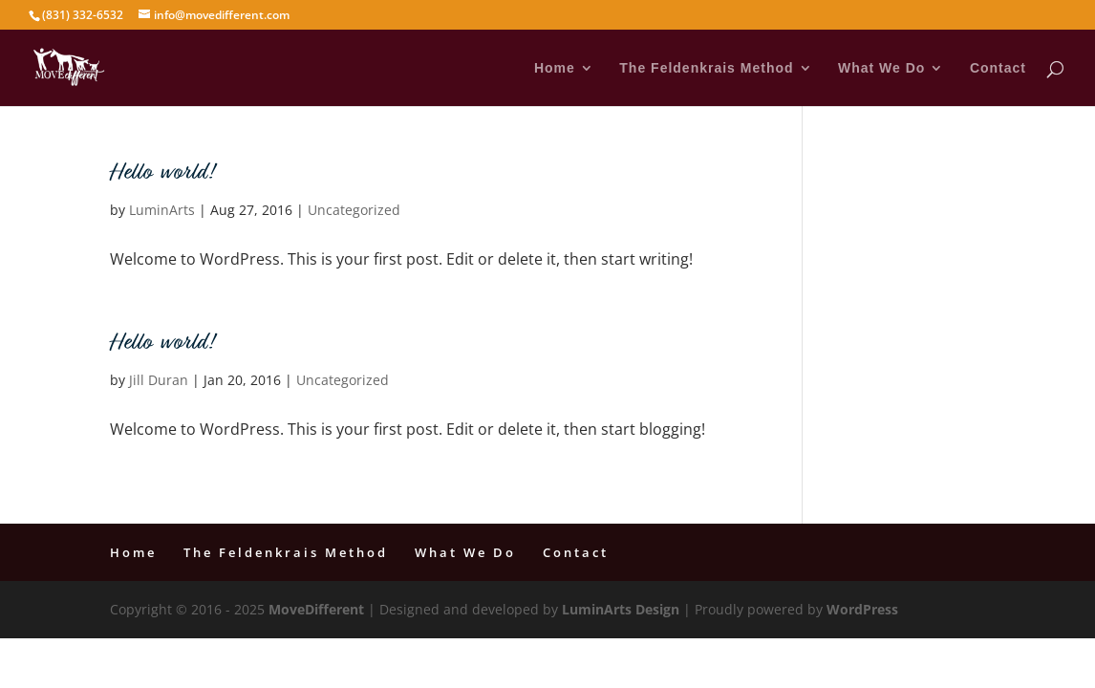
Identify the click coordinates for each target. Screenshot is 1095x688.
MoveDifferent (316, 609)
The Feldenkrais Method (706, 68)
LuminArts (162, 210)
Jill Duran (158, 380)
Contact (998, 68)
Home (554, 68)
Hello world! (161, 173)
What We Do (881, 68)
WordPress (862, 609)
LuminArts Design (620, 609)
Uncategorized (354, 210)
